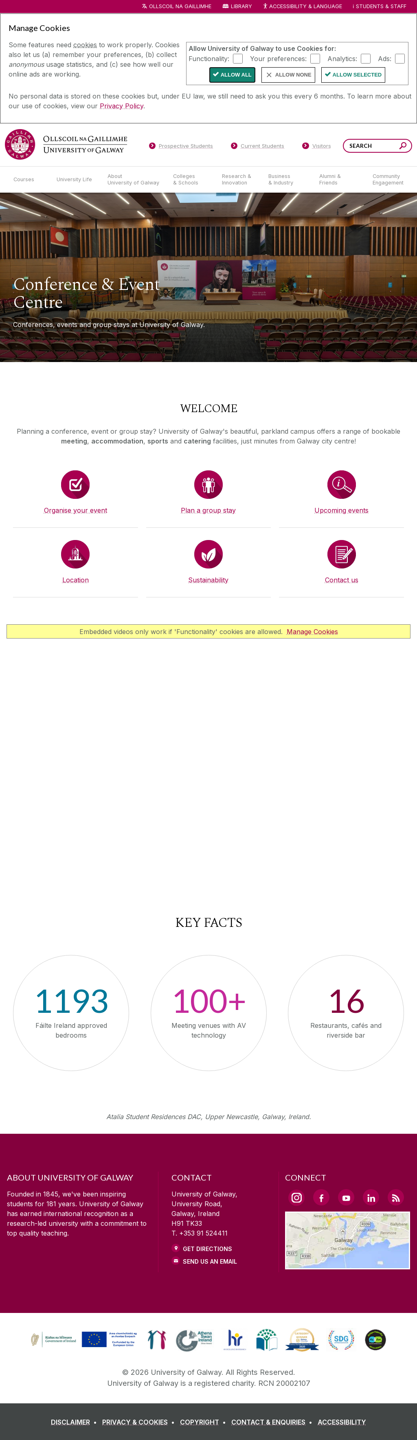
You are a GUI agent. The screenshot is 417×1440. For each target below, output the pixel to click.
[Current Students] (257, 147)
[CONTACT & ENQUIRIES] (273, 1422)
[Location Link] (347, 1264)
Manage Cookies (312, 632)
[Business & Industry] (287, 180)
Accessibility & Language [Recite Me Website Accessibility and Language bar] (302, 6)
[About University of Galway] (134, 180)
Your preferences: (278, 58)
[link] (83, 1340)
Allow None (293, 75)
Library (241, 6)
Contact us (341, 580)
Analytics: (342, 58)
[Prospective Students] (181, 147)
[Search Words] (377, 146)
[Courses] (28, 180)
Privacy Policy (121, 106)
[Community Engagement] (388, 180)
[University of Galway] (66, 144)
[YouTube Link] (346, 1197)
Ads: (384, 58)
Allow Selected (357, 75)
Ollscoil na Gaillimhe (180, 6)
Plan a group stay (208, 510)
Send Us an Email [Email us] (210, 1261)
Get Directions (207, 1248)
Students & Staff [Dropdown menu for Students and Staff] (381, 6)
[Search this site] (403, 146)
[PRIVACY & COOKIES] (140, 1422)
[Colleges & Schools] (191, 180)
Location (75, 580)
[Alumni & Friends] (339, 180)
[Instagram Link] (296, 1198)
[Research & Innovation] (238, 180)
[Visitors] (316, 147)
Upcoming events (341, 510)
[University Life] (75, 180)
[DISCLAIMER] (75, 1422)
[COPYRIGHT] (204, 1422)
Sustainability (208, 580)
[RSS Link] (396, 1197)
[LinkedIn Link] (371, 1197)
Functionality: (209, 58)
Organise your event (75, 510)
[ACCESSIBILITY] (342, 1422)
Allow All (236, 75)
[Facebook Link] (321, 1197)
